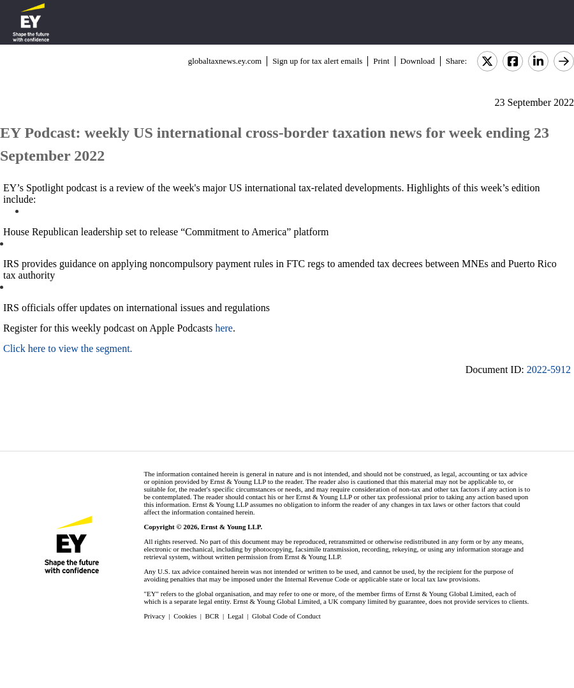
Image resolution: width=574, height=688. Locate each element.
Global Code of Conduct (286, 616)
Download (418, 61)
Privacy (154, 616)
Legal (236, 616)
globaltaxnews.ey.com (224, 61)
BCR (212, 616)
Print (381, 61)
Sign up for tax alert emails (317, 61)
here (224, 328)
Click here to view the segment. (68, 348)
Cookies (184, 616)
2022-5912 (549, 369)
